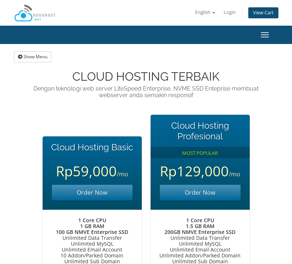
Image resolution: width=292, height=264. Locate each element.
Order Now (92, 192)
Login (230, 12)
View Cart (263, 13)
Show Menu (32, 57)
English (205, 12)
